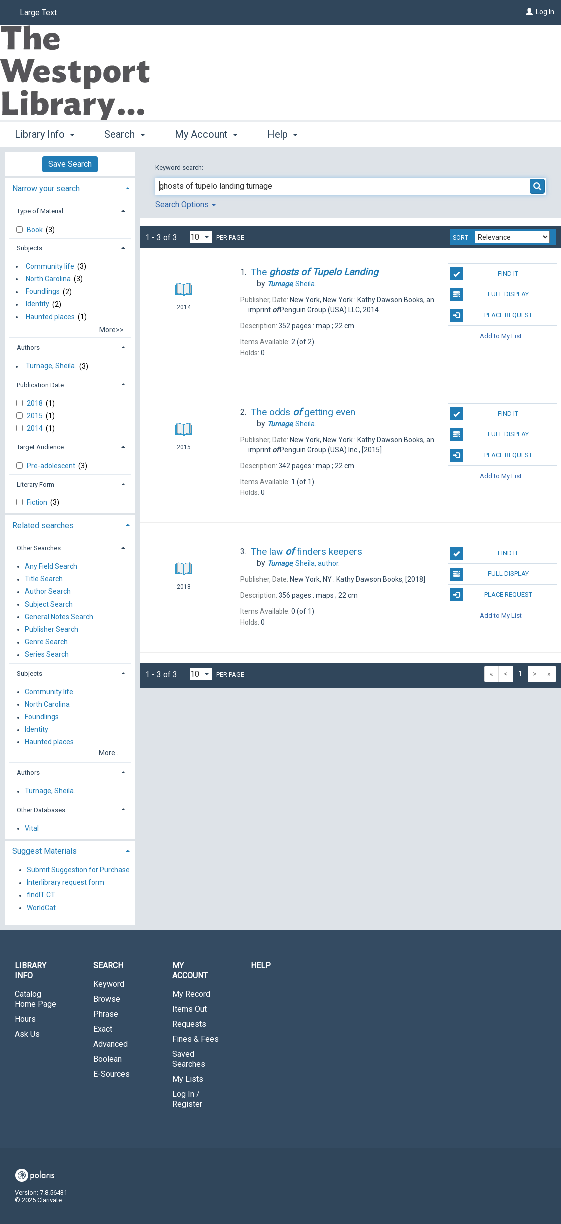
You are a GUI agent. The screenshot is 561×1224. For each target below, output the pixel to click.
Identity (37, 304)
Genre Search (46, 642)
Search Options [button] (185, 204)
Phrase (105, 1014)
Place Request (491, 315)
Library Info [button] (44, 134)
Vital (32, 828)
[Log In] (529, 12)
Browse (106, 999)
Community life (50, 266)
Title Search (44, 579)
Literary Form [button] (35, 484)
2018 (35, 403)
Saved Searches (188, 1059)
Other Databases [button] (41, 810)
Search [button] (124, 134)
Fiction (38, 502)
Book (35, 230)
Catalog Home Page (35, 999)
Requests (189, 1024)
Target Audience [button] (40, 447)
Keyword (108, 984)
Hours (25, 1019)
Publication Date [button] (40, 385)
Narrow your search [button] (46, 188)
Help (261, 965)
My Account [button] (206, 134)
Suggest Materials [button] (44, 851)
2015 (35, 416)
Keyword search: (180, 167)
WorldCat (41, 908)
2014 (35, 428)
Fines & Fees (195, 1039)
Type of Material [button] (40, 211)
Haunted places (50, 317)
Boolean (107, 1059)
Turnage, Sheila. (51, 366)
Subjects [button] (29, 248)
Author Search (48, 592)
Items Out (189, 1009)
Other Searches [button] (39, 548)
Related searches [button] (43, 525)
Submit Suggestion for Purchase (78, 870)
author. (303, 563)
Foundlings (43, 292)
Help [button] (282, 134)
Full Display (489, 294)
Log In (545, 12)
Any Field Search (51, 566)
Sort (460, 237)
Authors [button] (28, 347)
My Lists (187, 1079)
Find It (484, 273)
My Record (191, 994)
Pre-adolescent (52, 466)
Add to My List (501, 336)
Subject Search (49, 604)
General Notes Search (59, 617)
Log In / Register (187, 1099)
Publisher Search (51, 629)
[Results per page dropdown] (201, 237)
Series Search (47, 655)
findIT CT (41, 895)
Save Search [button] (70, 164)
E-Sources (111, 1074)
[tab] (70, 187)
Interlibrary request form (65, 883)
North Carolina (48, 279)
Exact (102, 1029)
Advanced (110, 1044)
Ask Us (27, 1034)
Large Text (38, 12)
